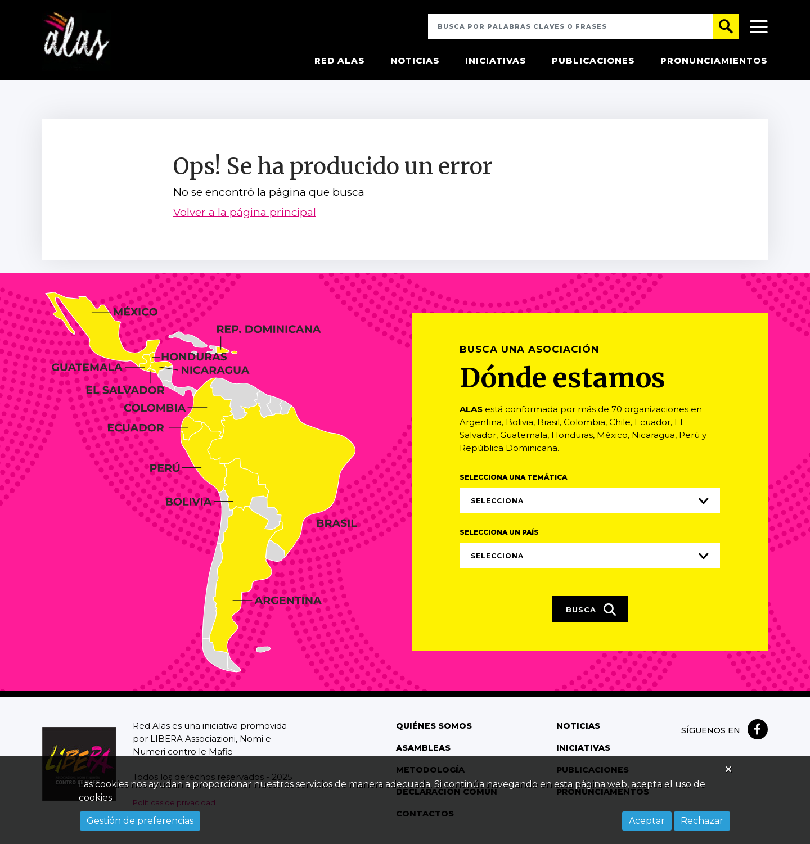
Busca (591, 611)
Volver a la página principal (245, 214)
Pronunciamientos (714, 61)
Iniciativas (495, 61)
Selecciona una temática (513, 478)
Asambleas (423, 749)
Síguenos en (710, 731)
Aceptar (647, 820)
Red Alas (339, 61)
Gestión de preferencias (140, 820)
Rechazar (702, 820)
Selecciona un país (499, 533)
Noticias (415, 61)
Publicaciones (593, 61)
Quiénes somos (433, 727)
